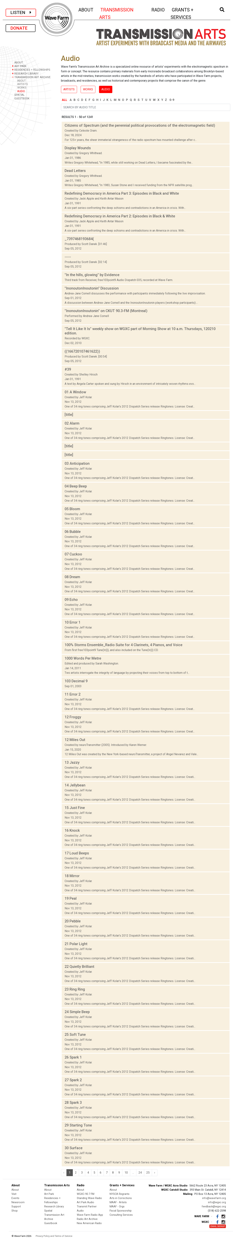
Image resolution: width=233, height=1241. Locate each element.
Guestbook (50, 1223)
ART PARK (19, 66)
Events (15, 1198)
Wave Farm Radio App (90, 1214)
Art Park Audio (85, 1202)
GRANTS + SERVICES (190, 13)
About (15, 1189)
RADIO (158, 9)
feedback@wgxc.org (214, 1206)
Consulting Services (121, 1214)
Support (16, 1206)
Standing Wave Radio (89, 1198)
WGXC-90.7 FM (85, 1194)
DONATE (20, 28)
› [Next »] (154, 1172)
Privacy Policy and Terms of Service (54, 1236)
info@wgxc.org (217, 1202)
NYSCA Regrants (119, 1194)
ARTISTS (22, 84)
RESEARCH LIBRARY (25, 73)
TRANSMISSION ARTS (116, 13)
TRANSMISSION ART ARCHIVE (31, 77)
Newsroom (18, 1202)
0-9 (171, 100)
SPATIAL (18, 95)
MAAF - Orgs (117, 1206)
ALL (64, 100)
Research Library (54, 1206)
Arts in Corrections (121, 1198)
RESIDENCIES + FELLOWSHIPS (31, 69)
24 (140, 1172)
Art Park (49, 1194)
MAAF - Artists (118, 1202)
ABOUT (86, 9)
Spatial (48, 1210)
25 (148, 1172)
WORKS (21, 87)
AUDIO (21, 91)
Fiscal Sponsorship (121, 1210)
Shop (14, 1210)
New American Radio (89, 1223)
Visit (13, 1194)
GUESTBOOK (20, 98)
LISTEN (20, 12)
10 (126, 1172)
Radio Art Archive (87, 1219)
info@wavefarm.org (214, 1198)
